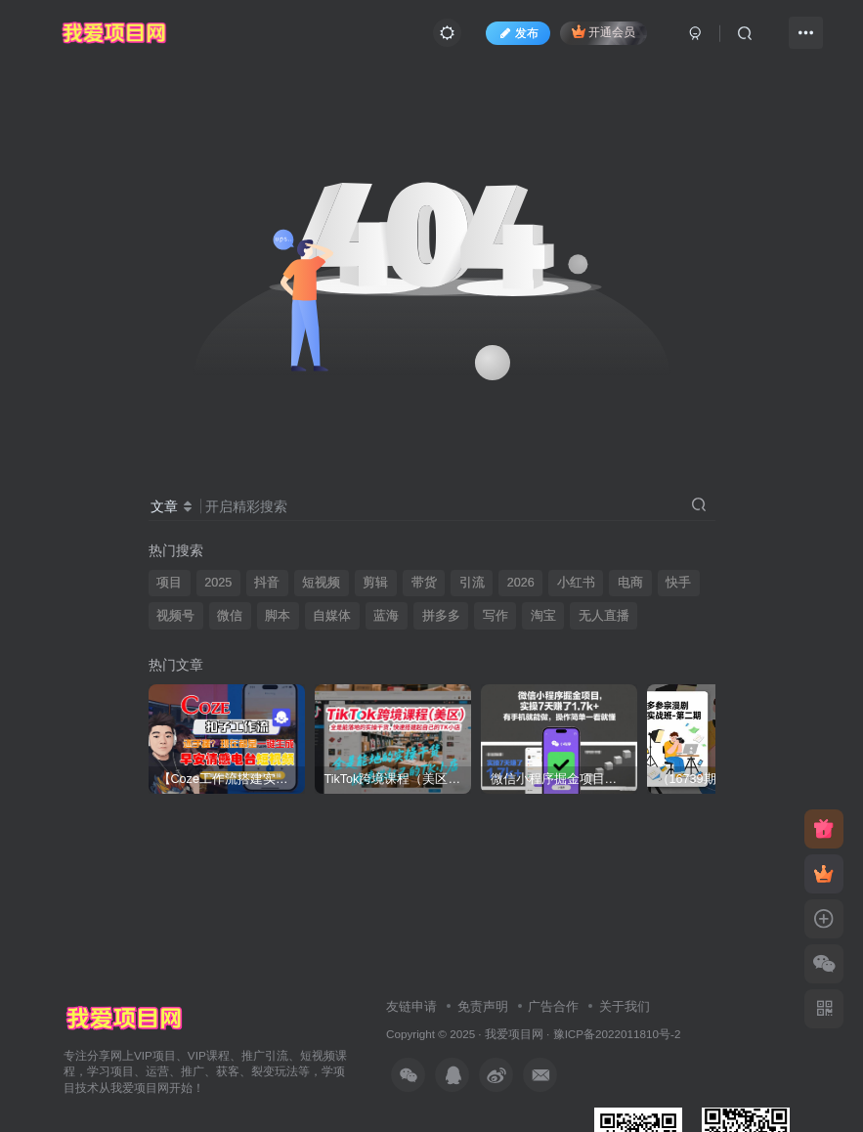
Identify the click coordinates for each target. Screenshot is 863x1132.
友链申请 (411, 1006)
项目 (169, 582)
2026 (521, 582)
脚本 (277, 616)
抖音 (267, 582)
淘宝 (543, 616)
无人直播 (604, 616)
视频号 (175, 616)
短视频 (321, 582)
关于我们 (624, 1006)
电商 (630, 582)
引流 (472, 582)
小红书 (576, 582)
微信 (229, 616)
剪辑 (375, 582)
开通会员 (603, 31)
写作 (495, 616)
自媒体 (332, 616)
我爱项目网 (514, 1033)
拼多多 (441, 616)
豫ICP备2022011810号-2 (617, 1033)
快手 (678, 582)
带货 (424, 582)
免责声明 (482, 1006)
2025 (218, 582)
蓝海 (386, 616)
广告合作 (553, 1006)
